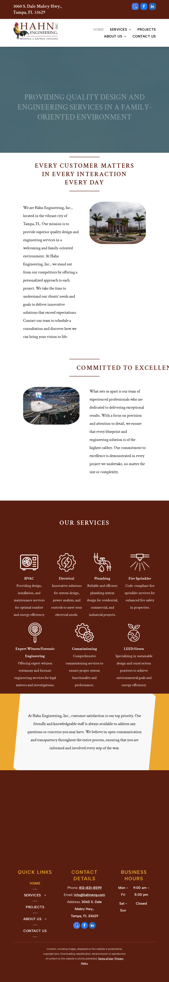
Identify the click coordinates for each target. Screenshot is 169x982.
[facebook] (143, 7)
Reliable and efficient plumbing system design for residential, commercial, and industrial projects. (102, 600)
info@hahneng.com (89, 895)
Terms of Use (105, 958)
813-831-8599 (90, 888)
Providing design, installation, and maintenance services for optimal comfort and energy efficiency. (29, 600)
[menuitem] (95, 29)
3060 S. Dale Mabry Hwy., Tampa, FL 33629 (37, 9)
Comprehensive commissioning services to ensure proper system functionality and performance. (84, 670)
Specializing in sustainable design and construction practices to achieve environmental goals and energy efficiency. (134, 670)
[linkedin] (152, 7)
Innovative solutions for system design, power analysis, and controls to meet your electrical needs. (66, 600)
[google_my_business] (135, 7)
